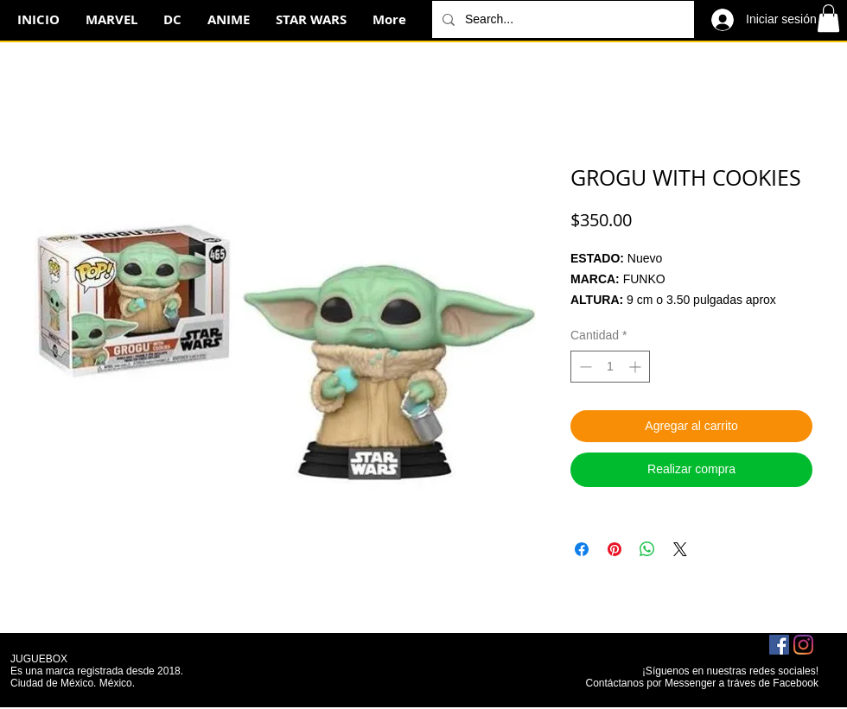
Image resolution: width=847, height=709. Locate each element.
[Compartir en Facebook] (581, 549)
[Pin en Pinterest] (614, 549)
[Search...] (561, 19)
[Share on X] (680, 549)
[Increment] (636, 366)
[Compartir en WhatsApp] (647, 549)
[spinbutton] (610, 366)
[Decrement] (584, 366)
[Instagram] (803, 645)
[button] (828, 18)
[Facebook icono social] (779, 645)
